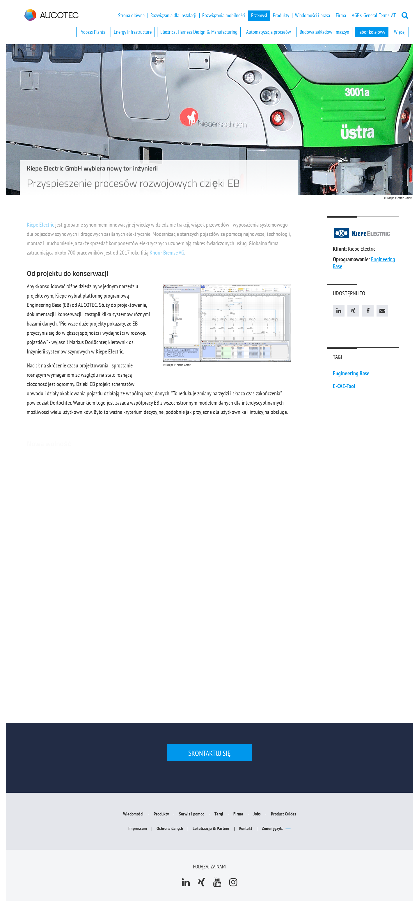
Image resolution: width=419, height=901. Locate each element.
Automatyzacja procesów (268, 32)
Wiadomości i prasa (312, 15)
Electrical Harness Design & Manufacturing (198, 32)
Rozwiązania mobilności (223, 15)
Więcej (400, 32)
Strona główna (131, 15)
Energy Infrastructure (133, 32)
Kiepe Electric (40, 227)
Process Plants (92, 32)
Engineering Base (351, 373)
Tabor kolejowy (371, 32)
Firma (341, 15)
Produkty (281, 15)
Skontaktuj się (209, 753)
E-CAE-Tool (344, 386)
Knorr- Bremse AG (167, 255)
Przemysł (259, 15)
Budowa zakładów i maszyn (324, 32)
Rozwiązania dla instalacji (173, 15)
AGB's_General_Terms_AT (374, 15)
